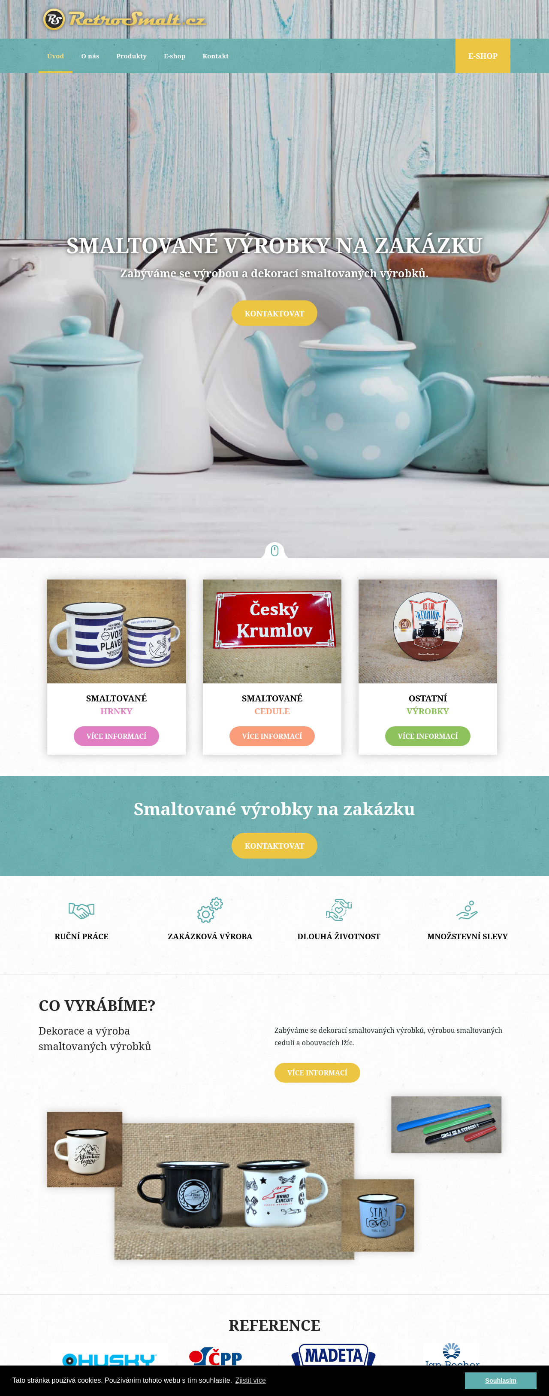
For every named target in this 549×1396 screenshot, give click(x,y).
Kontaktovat (274, 313)
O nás (90, 56)
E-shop (175, 56)
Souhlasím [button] (500, 1380)
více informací (117, 736)
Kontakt (215, 56)
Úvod (55, 56)
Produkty (131, 56)
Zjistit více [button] (250, 1380)
